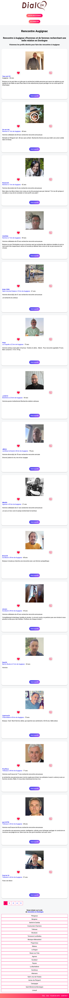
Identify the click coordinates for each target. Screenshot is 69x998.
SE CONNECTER (34, 21)
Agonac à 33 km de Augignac (11, 504)
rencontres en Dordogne (35, 912)
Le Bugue (34, 950)
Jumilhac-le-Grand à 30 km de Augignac (15, 451)
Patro (4, 343)
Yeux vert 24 (6, 76)
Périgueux (34, 916)
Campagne (34, 983)
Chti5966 (5, 236)
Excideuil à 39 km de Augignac (12, 557)
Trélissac (34, 929)
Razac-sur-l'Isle (34, 953)
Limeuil (34, 990)
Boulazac (35, 933)
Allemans (34, 973)
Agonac (34, 956)
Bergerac (34, 919)
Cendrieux (34, 970)
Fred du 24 (5, 875)
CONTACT (64, 996)
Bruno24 (5, 556)
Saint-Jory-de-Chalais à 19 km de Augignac (16, 291)
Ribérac (34, 946)
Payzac (34, 963)
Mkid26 (4, 502)
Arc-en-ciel (5, 129)
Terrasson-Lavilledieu (34, 936)
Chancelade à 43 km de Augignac (13, 717)
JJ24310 (5, 396)
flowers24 (5, 183)
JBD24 (4, 449)
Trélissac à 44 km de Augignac (12, 771)
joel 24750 (5, 822)
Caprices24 (6, 716)
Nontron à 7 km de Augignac (11, 131)
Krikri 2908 (5, 289)
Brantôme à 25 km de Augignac (12, 398)
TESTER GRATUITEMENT (34, 15)
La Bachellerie (34, 967)
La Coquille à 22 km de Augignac (12, 344)
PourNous (5, 769)
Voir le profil (34, 96)
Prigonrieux (34, 943)
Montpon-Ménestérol (34, 939)
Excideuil (34, 960)
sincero (4, 609)
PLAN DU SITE (55, 996)
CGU (47, 996)
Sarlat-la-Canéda (34, 922)
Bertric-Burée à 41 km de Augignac (13, 664)
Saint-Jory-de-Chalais (34, 977)
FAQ (43, 996)
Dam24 (4, 662)
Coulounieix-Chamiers (34, 926)
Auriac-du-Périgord (34, 980)
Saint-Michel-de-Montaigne (34, 987)
